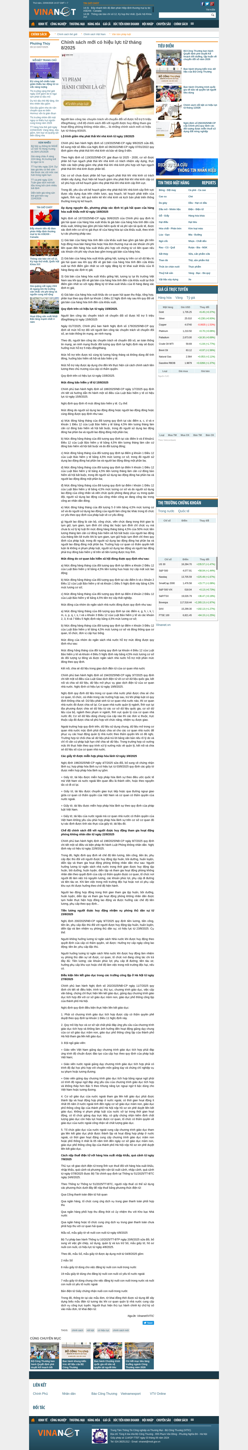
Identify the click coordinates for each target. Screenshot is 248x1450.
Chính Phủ (40, 1393)
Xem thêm (192, 24)
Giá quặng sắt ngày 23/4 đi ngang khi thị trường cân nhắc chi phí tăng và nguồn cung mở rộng (43, 290)
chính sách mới (121, 1330)
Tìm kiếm (210, 10)
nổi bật (90, 1330)
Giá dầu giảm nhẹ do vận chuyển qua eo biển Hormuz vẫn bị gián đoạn (43, 110)
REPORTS (209, 183)
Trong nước (166, 511)
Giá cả (106, 24)
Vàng (179, 297)
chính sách (77, 1330)
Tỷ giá (191, 297)
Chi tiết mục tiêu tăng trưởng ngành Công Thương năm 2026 (137, 1364)
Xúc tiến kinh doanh (126, 24)
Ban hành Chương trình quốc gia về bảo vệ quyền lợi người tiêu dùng (199, 90)
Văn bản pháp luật (121, 34)
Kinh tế (42, 24)
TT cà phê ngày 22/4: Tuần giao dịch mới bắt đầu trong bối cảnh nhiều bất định (44, 184)
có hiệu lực (103, 1330)
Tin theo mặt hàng (173, 183)
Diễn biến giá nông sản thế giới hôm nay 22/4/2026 (43, 196)
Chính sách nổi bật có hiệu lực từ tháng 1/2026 (200, 106)
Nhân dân (69, 1393)
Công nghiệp (58, 24)
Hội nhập (147, 24)
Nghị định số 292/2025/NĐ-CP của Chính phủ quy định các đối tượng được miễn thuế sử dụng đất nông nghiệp (199, 127)
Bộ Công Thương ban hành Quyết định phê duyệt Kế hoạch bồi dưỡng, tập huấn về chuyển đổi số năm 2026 (44, 1367)
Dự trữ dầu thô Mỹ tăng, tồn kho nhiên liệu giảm (44, 102)
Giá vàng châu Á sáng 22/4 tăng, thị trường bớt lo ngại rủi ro (43, 159)
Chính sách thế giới (67, 34)
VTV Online (158, 1393)
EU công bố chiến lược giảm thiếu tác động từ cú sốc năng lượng (44, 84)
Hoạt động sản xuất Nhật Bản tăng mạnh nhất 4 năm (44, 319)
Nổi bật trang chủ (45, 60)
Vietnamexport (131, 1393)
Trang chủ (33, 24)
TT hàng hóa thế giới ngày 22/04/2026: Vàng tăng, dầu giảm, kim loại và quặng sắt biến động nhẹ (44, 131)
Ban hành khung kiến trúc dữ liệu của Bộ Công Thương (74, 1364)
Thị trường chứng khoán (179, 503)
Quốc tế (183, 511)
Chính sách (181, 24)
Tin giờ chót (91, 3)
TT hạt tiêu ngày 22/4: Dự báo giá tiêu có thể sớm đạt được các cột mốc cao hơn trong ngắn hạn (44, 170)
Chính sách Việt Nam (95, 34)
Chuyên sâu (163, 24)
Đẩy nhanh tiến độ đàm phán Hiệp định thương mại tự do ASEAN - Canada (116, 9)
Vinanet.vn (163, 625)
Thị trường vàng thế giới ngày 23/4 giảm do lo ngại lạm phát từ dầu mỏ (43, 94)
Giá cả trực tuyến (173, 289)
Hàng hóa (94, 24)
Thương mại (77, 24)
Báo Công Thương (104, 1393)
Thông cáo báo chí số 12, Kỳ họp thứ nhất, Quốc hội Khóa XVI (117, 15)
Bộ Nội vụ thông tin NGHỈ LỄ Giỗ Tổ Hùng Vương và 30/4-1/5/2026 (44, 149)
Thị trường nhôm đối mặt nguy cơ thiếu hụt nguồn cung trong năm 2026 (43, 120)
